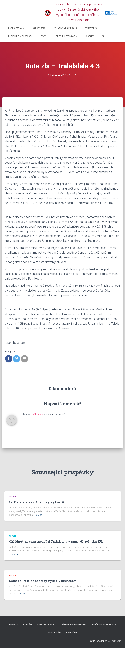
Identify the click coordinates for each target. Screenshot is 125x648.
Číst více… (38, 515)
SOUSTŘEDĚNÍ (91, 28)
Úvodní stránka (16, 28)
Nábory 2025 (39, 28)
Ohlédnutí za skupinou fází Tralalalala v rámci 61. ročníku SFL (56, 541)
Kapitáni (27, 624)
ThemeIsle (115, 640)
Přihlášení (71, 632)
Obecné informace (66, 36)
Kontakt (89, 36)
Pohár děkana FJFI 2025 (65, 28)
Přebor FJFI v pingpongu (20, 36)
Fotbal (12, 497)
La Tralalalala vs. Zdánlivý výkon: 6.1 (37, 502)
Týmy (44, 36)
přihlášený (38, 414)
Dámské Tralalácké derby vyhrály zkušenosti (43, 581)
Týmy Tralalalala (46, 624)
